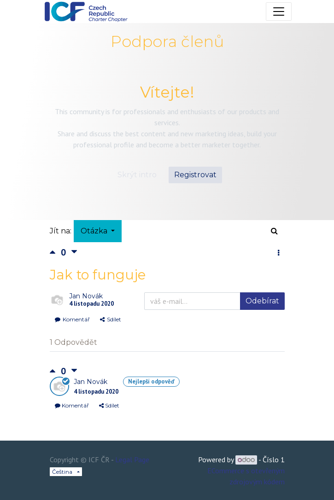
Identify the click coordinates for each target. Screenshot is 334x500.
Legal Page (132, 459)
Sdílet (110, 319)
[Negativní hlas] (74, 252)
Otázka (95, 231)
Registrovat (195, 174)
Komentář (72, 319)
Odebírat (262, 301)
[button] (278, 253)
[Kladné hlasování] (55, 252)
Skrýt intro (137, 174)
